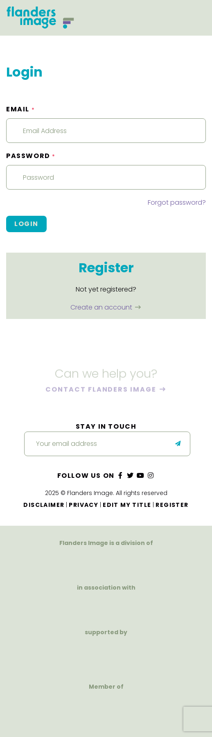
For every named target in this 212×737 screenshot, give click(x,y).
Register (172, 505)
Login (26, 223)
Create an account (102, 307)
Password (31, 156)
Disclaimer (43, 505)
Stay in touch (106, 426)
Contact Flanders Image (101, 389)
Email (20, 109)
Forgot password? (177, 202)
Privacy (83, 505)
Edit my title (127, 505)
